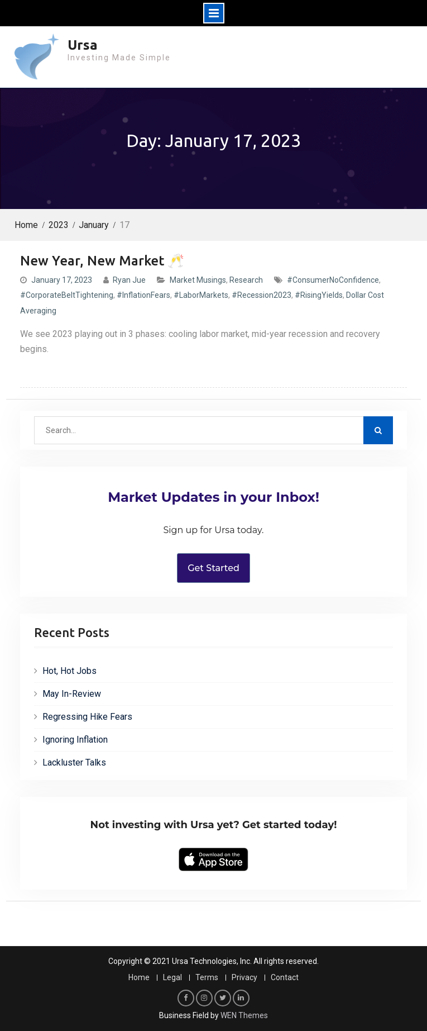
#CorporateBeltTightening (66, 295)
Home (139, 978)
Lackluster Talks (74, 762)
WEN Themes (244, 1015)
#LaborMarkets (201, 295)
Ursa (83, 45)
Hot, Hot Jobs (69, 671)
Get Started (213, 568)
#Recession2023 (261, 295)
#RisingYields (319, 295)
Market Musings (198, 279)
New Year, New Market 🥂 (102, 260)
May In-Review (71, 693)
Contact (285, 978)
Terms (206, 978)
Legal (172, 978)
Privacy (244, 978)
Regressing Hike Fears (87, 716)
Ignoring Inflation (75, 739)
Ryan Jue (129, 279)
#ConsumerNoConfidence (333, 279)
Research (246, 279)
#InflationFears (143, 295)
